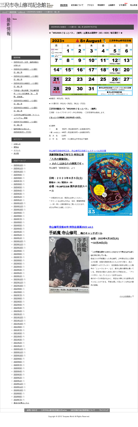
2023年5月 (18, 263)
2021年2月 (18, 343)
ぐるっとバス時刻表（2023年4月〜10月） (65, 118)
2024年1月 (18, 238)
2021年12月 (18, 317)
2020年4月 (18, 371)
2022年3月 (18, 308)
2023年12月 (18, 241)
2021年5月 (18, 333)
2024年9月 (18, 213)
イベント (17, 150)
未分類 (16, 153)
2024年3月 (18, 232)
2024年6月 (18, 222)
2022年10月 (18, 286)
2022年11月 (18, 282)
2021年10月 (18, 324)
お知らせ (17, 144)
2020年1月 (18, 381)
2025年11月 (18, 168)
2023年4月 (18, 267)
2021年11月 (18, 321)
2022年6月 (18, 298)
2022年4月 (18, 305)
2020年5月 (18, 368)
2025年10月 (18, 172)
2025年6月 (18, 184)
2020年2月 (18, 378)
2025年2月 (18, 197)
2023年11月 (18, 244)
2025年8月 (18, 178)
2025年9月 (18, 175)
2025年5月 (18, 187)
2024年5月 (18, 225)
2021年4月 (18, 336)
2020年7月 (18, 365)
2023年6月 (18, 260)
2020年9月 (18, 359)
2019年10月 (18, 390)
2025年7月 (18, 181)
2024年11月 (18, 206)
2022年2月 (18, 311)
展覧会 (16, 147)
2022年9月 (18, 289)
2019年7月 (18, 400)
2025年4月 (18, 190)
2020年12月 (18, 349)
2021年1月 (18, 346)
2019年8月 (18, 397)
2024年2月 (18, 235)
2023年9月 (18, 251)
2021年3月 (18, 340)
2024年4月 (18, 229)
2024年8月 (18, 216)
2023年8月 (18, 254)
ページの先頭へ (126, 296)
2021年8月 (18, 327)
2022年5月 (18, 302)
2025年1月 (18, 200)
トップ (4, 12)
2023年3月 (18, 270)
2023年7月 (18, 257)
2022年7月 (18, 295)
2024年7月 (18, 219)
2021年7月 (18, 330)
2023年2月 (18, 273)
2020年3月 (18, 374)
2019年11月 (18, 387)
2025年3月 (18, 194)
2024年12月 (18, 203)
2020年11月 (18, 352)
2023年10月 (18, 248)
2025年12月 (18, 165)
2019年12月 (18, 384)
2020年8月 (18, 362)
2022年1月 (18, 314)
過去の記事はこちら (21, 403)
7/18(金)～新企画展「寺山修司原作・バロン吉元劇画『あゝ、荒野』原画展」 (26, 93)
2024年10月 (18, 210)
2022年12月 (18, 279)
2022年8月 (18, 292)
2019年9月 (18, 393)
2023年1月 (18, 276)
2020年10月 (18, 355)
